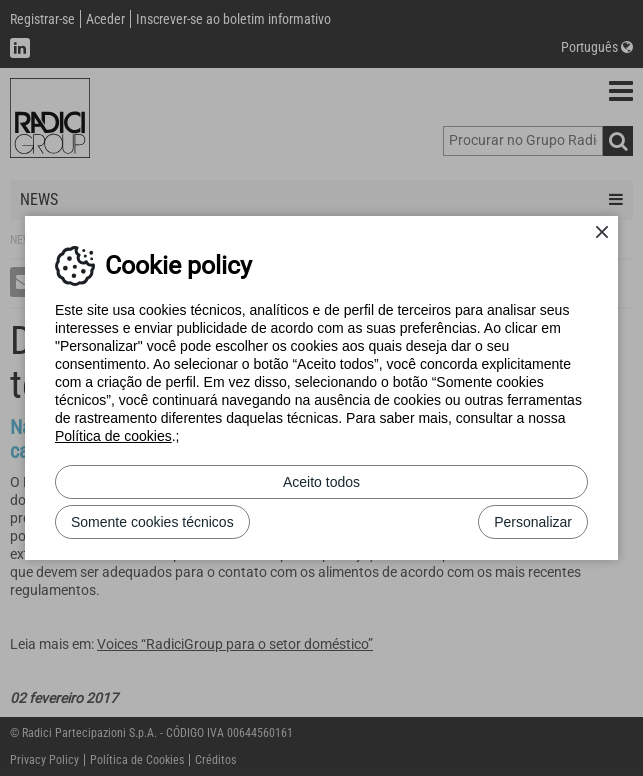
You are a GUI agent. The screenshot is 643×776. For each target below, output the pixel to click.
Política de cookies (113, 436)
